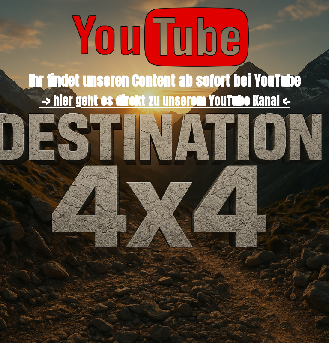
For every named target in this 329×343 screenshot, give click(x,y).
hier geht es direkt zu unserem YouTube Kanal (166, 101)
